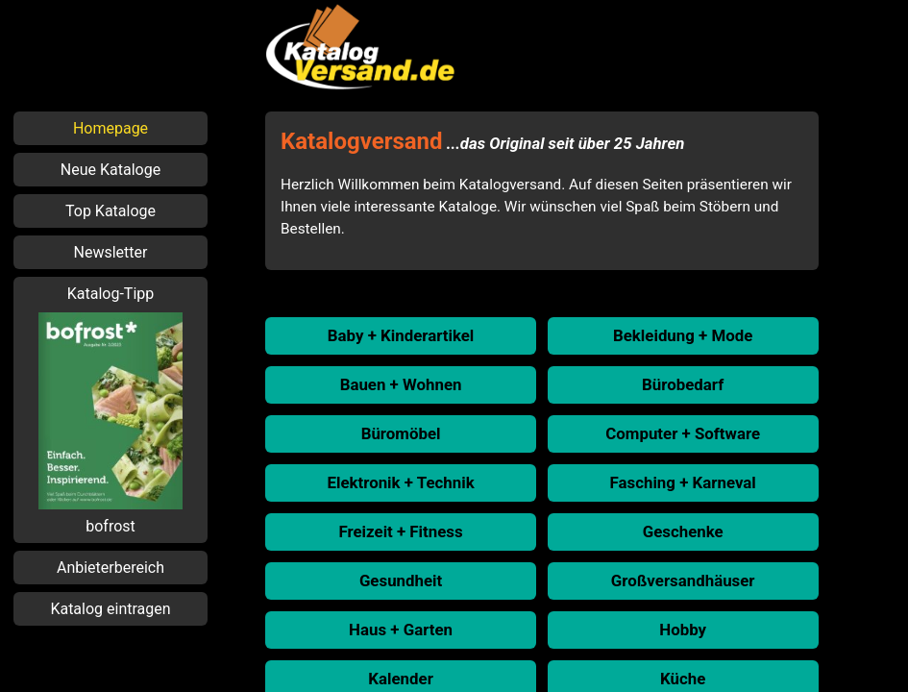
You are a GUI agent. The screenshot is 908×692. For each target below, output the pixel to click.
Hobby (682, 629)
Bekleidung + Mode (682, 335)
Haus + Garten (401, 629)
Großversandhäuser (683, 580)
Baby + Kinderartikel (401, 335)
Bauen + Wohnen (401, 384)
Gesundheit (400, 580)
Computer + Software (682, 433)
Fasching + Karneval (683, 482)
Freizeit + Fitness (400, 531)
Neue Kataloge (110, 170)
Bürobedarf (683, 384)
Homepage (110, 128)
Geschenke (683, 531)
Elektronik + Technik (400, 482)
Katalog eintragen (110, 609)
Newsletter (111, 252)
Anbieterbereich (110, 567)
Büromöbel (401, 433)
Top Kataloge (110, 211)
